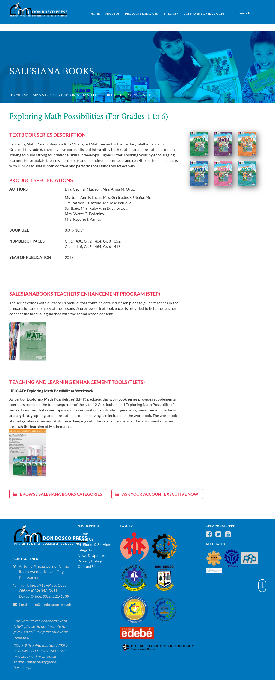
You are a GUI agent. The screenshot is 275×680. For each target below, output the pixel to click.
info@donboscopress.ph (50, 604)
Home (95, 13)
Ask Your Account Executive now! (161, 494)
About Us (112, 13)
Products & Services (141, 13)
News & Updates (91, 555)
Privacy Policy (90, 561)
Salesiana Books (41, 94)
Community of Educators (204, 13)
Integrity (170, 13)
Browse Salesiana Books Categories (61, 494)
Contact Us (87, 566)
